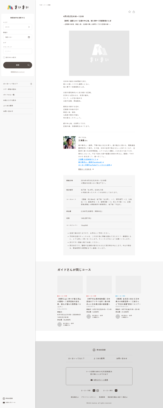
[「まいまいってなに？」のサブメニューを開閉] (31, 84)
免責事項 (102, 397)
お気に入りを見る (9, 100)
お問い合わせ (8, 111)
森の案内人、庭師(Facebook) (90, 162)
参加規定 (74, 397)
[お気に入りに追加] (129, 11)
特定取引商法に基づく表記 (117, 397)
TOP (41, 5)
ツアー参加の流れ (9, 89)
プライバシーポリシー (88, 397)
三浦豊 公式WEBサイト (87, 159)
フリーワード (7, 47)
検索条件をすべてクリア (18, 72)
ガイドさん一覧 (9, 95)
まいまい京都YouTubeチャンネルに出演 (94, 165)
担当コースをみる (86, 169)
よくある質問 (8, 106)
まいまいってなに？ (10, 84)
